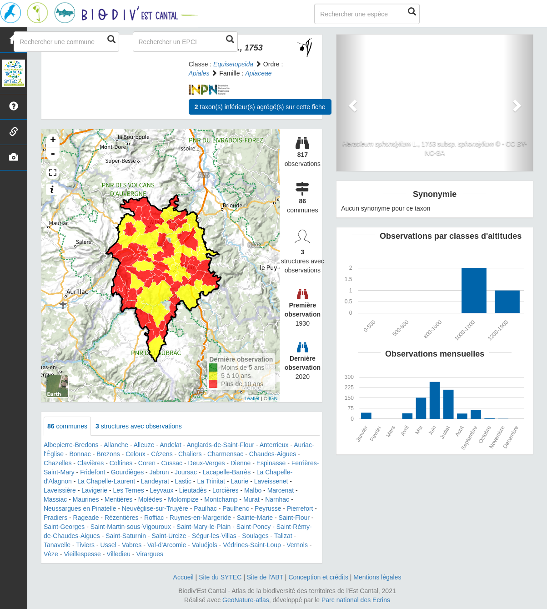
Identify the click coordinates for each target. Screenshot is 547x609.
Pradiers (55, 517)
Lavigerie (94, 490)
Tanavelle (57, 545)
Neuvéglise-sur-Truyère (155, 508)
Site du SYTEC (220, 577)
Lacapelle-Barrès (226, 472)
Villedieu (118, 554)
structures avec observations (138, 426)
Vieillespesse (82, 554)
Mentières (118, 499)
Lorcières (225, 490)
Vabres (131, 545)
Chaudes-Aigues (272, 454)
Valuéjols (204, 545)
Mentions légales (377, 577)
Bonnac (79, 454)
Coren (147, 463)
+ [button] (53, 140)
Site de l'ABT (265, 577)
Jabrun (159, 472)
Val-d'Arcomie (166, 545)
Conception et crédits (318, 577)
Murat (251, 499)
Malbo (252, 490)
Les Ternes (128, 490)
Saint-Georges (64, 526)
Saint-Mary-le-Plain (203, 526)
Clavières (90, 463)
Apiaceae (258, 73)
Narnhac (277, 499)
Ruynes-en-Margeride (200, 517)
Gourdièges (127, 472)
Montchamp (220, 499)
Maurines (86, 499)
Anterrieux (274, 444)
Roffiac (154, 517)
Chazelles (57, 463)
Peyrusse (268, 508)
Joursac (186, 472)
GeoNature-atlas (245, 600)
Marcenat (280, 490)
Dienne (241, 463)
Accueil (183, 577)
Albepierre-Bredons (71, 444)
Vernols (297, 545)
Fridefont (92, 472)
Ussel (108, 545)
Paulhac (205, 508)
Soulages (255, 535)
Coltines (121, 463)
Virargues (149, 554)
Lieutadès (193, 490)
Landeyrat (155, 481)
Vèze (51, 554)
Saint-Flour (294, 517)
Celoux (135, 454)
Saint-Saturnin (125, 535)
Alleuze (144, 444)
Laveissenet (271, 481)
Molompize (183, 499)
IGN (273, 398)
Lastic (183, 481)
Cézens (161, 454)
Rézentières (122, 517)
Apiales (199, 73)
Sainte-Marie (255, 517)
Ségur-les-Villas (214, 535)
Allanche (116, 444)
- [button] (53, 154)
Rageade (86, 517)
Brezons (108, 454)
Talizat (283, 535)
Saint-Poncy (253, 526)
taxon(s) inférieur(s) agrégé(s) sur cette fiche (260, 107)
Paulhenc (235, 508)
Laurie (239, 481)
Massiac (55, 499)
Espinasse (271, 463)
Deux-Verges (206, 463)
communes (67, 426)
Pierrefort (300, 508)
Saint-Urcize (168, 535)
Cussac (171, 463)
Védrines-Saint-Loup (252, 545)
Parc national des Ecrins (355, 600)
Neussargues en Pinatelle (80, 508)
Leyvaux (161, 490)
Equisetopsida (233, 64)
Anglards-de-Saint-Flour (220, 444)
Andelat (170, 444)
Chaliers (189, 454)
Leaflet (252, 398)
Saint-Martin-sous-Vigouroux (130, 526)
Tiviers (85, 545)
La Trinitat (211, 481)
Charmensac (225, 454)
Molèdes (150, 499)
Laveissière (60, 490)
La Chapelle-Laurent (106, 481)
